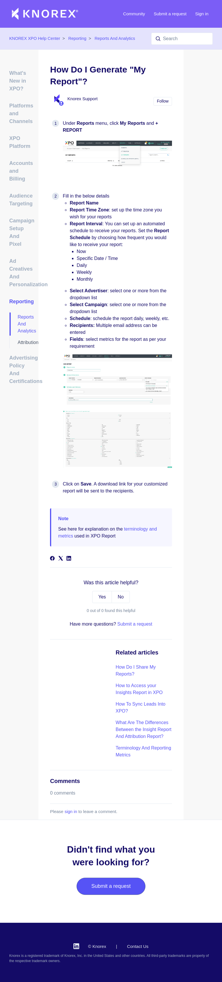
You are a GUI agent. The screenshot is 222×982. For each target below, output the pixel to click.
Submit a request (170, 13)
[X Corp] (60, 559)
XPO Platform (19, 142)
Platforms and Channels (20, 113)
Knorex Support (82, 98)
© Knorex (97, 946)
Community (134, 13)
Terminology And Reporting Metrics (143, 751)
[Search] (181, 38)
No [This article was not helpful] (120, 596)
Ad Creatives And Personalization (20, 272)
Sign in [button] (201, 13)
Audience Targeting (20, 200)
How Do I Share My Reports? (136, 670)
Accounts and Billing (20, 171)
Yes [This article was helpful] (102, 596)
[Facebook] (52, 559)
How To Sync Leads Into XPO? (140, 707)
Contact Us (137, 946)
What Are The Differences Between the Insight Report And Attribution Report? (143, 729)
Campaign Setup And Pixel (20, 232)
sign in (70, 811)
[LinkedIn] (68, 559)
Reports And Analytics (115, 38)
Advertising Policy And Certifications (20, 369)
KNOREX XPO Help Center (34, 38)
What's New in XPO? (17, 81)
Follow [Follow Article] (163, 101)
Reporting (77, 38)
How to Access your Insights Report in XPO (139, 689)
